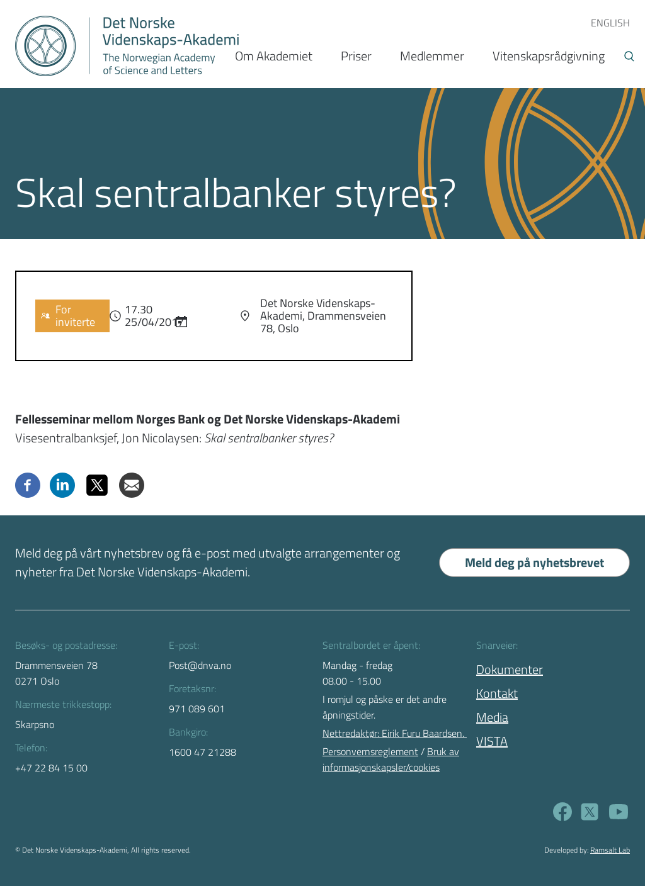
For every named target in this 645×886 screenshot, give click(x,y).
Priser (356, 55)
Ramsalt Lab (610, 850)
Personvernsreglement (370, 751)
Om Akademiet (273, 55)
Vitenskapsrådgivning (549, 55)
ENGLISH (610, 22)
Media (492, 717)
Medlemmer (432, 55)
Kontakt (497, 693)
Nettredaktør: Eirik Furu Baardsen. (394, 733)
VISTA (492, 741)
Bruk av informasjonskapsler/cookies (390, 759)
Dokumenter (509, 669)
